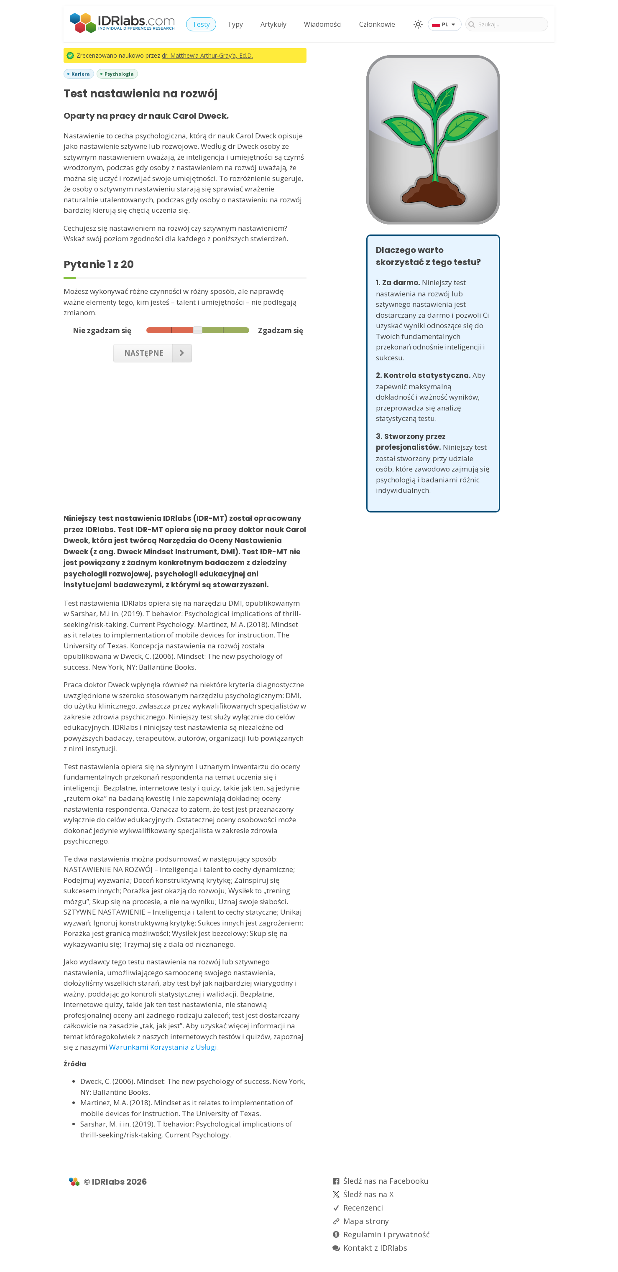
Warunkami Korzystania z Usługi (163, 1047)
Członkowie (377, 24)
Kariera (81, 74)
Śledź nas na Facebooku (386, 1181)
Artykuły (273, 24)
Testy (201, 24)
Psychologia (119, 74)
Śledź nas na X (368, 1194)
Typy (235, 24)
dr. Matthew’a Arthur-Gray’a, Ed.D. (207, 55)
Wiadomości (323, 24)
